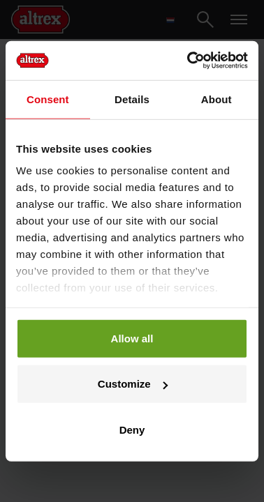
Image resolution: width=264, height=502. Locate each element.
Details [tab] (132, 99)
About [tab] (216, 99)
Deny (132, 429)
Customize (133, 384)
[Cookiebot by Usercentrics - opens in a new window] (188, 61)
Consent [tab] (48, 99)
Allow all (132, 338)
